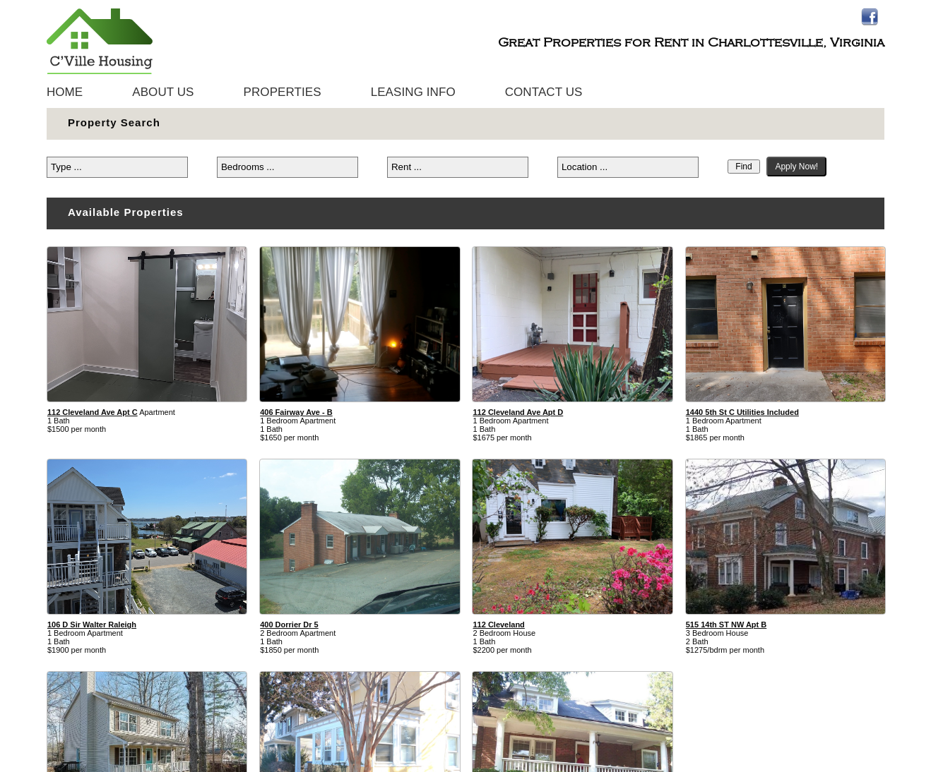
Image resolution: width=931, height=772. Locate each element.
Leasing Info (413, 92)
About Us (163, 92)
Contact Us (544, 92)
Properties (282, 92)
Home (65, 92)
